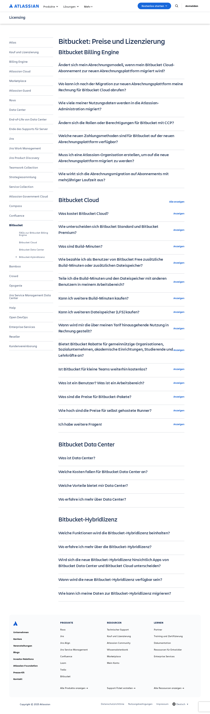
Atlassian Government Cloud (28, 196)
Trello (63, 669)
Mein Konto (113, 663)
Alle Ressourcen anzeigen (169, 688)
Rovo (12, 100)
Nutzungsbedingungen (140, 704)
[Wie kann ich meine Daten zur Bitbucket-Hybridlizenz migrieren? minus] (121, 593)
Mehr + (88, 6)
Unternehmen (21, 632)
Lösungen (71, 6)
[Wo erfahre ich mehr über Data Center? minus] (121, 499)
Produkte (50, 6)
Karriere (17, 639)
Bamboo (15, 266)
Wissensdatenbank (117, 649)
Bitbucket (16, 225)
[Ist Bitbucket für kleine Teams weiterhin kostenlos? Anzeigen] (121, 369)
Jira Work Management (25, 148)
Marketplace (17, 81)
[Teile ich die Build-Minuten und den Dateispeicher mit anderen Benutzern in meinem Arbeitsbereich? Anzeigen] (121, 282)
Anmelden (191, 6)
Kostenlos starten (154, 6)
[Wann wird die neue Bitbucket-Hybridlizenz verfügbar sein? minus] (121, 579)
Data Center (17, 110)
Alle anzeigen (176, 201)
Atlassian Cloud (20, 71)
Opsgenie (15, 285)
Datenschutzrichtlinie (112, 704)
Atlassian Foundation (25, 665)
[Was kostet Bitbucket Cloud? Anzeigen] (121, 213)
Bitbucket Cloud (28, 242)
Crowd (13, 276)
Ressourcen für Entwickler (168, 649)
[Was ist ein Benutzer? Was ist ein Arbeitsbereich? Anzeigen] (121, 382)
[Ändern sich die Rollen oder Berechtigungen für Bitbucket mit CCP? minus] (121, 122)
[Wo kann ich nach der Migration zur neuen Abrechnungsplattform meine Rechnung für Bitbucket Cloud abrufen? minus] (121, 87)
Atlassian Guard (20, 90)
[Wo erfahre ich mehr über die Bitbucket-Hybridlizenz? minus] (121, 546)
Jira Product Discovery (24, 158)
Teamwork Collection (23, 167)
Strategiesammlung (22, 177)
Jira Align (65, 643)
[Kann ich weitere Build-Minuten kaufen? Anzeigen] (121, 298)
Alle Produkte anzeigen (74, 688)
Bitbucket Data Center (31, 249)
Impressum (162, 704)
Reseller (14, 336)
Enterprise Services (164, 656)
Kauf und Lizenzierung (24, 52)
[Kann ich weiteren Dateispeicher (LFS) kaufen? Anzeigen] (121, 311)
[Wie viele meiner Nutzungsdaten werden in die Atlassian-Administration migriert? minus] (121, 106)
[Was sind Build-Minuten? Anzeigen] (121, 246)
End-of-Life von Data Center (28, 119)
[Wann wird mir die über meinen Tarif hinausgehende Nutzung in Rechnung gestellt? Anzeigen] (121, 328)
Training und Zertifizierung (168, 636)
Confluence (16, 215)
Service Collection (21, 187)
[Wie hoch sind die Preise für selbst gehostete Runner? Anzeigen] (121, 410)
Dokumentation (162, 643)
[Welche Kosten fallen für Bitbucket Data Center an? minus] (121, 471)
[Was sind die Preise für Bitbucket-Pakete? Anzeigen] (121, 396)
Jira (11, 139)
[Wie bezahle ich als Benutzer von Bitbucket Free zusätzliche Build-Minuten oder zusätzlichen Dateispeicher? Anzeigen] (121, 263)
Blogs (16, 652)
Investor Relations (23, 659)
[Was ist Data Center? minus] (121, 457)
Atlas (12, 42)
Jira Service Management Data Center (30, 296)
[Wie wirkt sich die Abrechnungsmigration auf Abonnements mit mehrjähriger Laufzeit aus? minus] (121, 177)
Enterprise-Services (22, 327)
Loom (63, 663)
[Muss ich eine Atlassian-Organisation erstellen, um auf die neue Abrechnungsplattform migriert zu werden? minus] (121, 158)
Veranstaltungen (22, 645)
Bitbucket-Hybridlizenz (32, 257)
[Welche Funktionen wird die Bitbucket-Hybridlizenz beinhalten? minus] (121, 532)
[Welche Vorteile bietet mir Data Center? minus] (121, 485)
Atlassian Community (118, 643)
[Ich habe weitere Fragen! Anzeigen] (121, 424)
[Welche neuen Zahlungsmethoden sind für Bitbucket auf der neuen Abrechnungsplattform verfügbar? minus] (121, 139)
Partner (158, 629)
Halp (12, 308)
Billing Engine (18, 62)
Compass (15, 206)
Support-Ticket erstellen (121, 688)
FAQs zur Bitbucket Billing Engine (33, 234)
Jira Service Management (74, 649)
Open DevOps (18, 317)
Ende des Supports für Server (28, 129)
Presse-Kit (18, 672)
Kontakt (17, 679)
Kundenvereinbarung (23, 346)
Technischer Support (118, 629)
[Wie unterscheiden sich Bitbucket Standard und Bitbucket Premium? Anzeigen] (121, 230)
